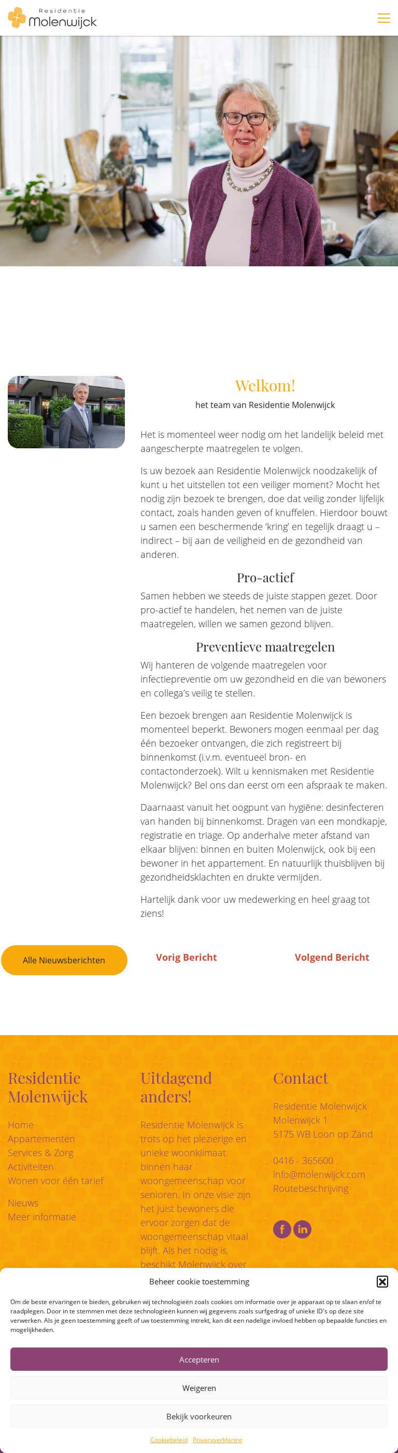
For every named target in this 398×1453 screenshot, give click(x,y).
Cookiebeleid (169, 1439)
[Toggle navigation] (384, 18)
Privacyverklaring (218, 1439)
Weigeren (199, 1388)
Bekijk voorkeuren (199, 1416)
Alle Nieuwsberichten (64, 960)
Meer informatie (42, 1216)
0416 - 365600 (303, 1160)
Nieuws (23, 1203)
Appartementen (41, 1138)
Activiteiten (31, 1166)
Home (21, 1124)
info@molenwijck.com (319, 1174)
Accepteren (199, 1359)
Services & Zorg (40, 1152)
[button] (382, 1281)
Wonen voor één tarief (55, 1180)
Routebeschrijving (310, 1188)
